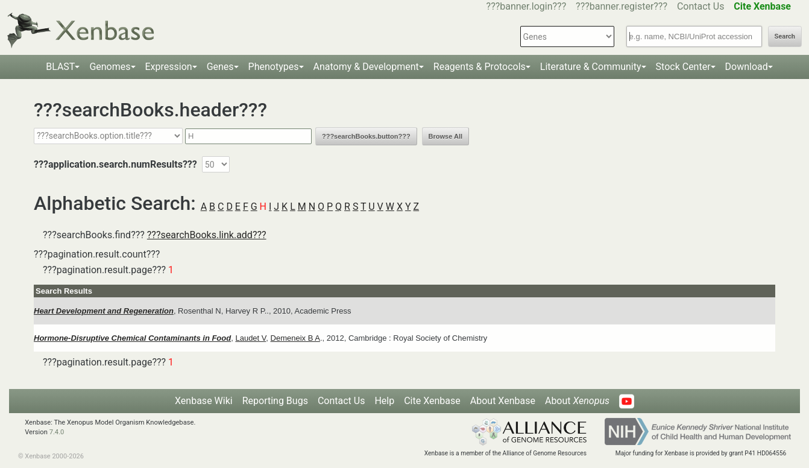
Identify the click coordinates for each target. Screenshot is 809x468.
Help (384, 400)
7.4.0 (57, 432)
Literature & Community (590, 66)
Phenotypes (273, 66)
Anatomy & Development (366, 66)
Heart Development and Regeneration (104, 310)
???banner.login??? (526, 6)
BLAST (60, 66)
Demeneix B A (295, 338)
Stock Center (683, 66)
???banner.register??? (621, 6)
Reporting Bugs (275, 400)
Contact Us (701, 6)
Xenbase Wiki (204, 400)
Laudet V (250, 338)
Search (785, 36)
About (577, 400)
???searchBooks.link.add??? (206, 235)
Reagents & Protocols (479, 66)
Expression (168, 66)
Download (746, 66)
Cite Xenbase (432, 400)
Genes (220, 66)
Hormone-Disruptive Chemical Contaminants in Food (132, 338)
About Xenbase (502, 400)
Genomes (109, 66)
